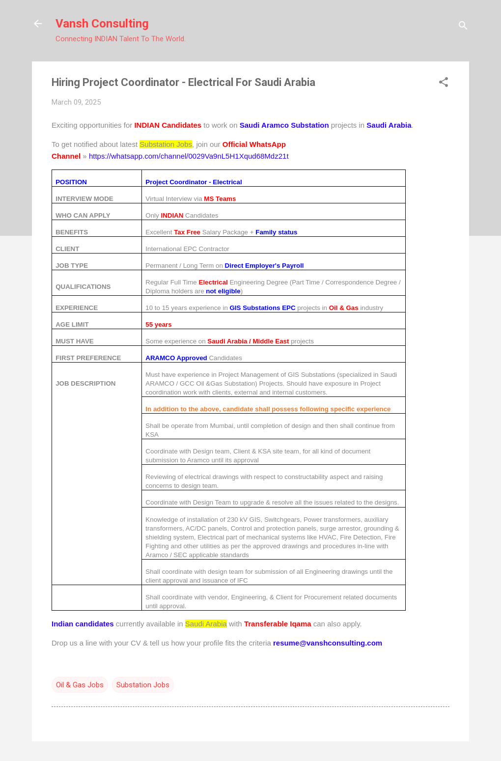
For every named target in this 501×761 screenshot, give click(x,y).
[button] (443, 83)
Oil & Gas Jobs (80, 684)
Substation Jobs (142, 684)
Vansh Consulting (102, 23)
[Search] (463, 27)
